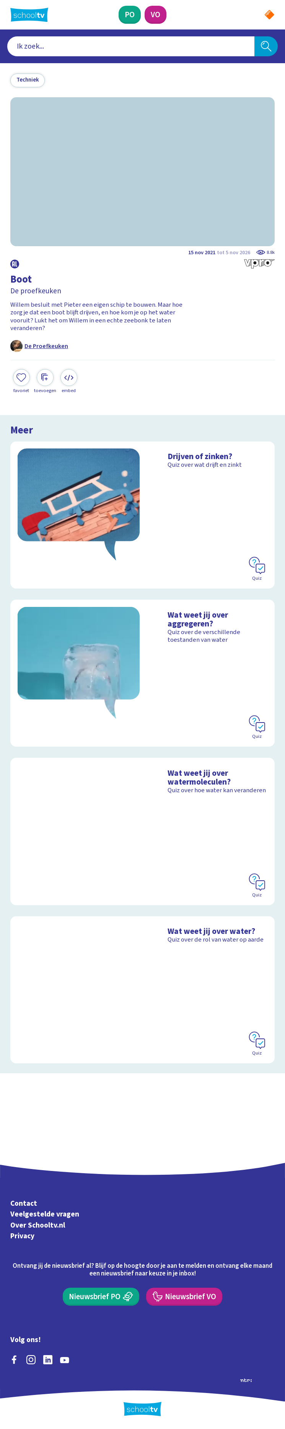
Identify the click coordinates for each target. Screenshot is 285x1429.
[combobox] (131, 46)
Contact (23, 1203)
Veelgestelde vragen (44, 1214)
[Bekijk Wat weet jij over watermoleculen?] (142, 831)
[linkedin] (47, 1359)
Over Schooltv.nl (37, 1225)
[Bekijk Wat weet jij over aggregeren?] (142, 673)
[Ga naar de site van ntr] (246, 1379)
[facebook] (14, 1359)
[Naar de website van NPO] (269, 15)
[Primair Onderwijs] (130, 14)
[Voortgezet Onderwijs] (155, 14)
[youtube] (64, 1359)
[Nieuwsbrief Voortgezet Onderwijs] (184, 1296)
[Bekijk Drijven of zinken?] (142, 515)
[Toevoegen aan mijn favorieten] (21, 381)
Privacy (22, 1236)
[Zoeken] (266, 46)
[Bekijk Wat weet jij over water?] (142, 989)
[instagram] (31, 1359)
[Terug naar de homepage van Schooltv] (29, 15)
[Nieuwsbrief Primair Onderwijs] (101, 1296)
